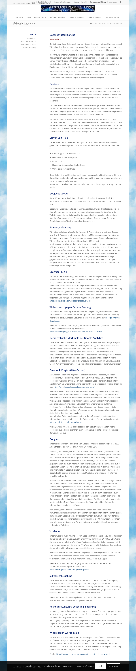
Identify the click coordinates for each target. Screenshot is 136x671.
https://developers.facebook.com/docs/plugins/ (74, 387)
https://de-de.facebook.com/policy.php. (67, 422)
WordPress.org (29, 47)
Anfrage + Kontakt (80, 2)
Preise (33, 2)
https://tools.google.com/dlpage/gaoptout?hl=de (70, 301)
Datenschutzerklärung (98, 2)
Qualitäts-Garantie (45, 2)
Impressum (113, 2)
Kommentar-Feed (28, 44)
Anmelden (31, 38)
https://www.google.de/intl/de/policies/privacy (69, 569)
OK (100, 666)
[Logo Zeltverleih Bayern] (68, 9)
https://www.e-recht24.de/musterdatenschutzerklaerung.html (83, 654)
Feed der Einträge (28, 41)
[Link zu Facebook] (121, 2)
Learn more (113, 666)
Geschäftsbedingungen (62, 2)
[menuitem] (33, 2)
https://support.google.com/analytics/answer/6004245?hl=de (76, 331)
